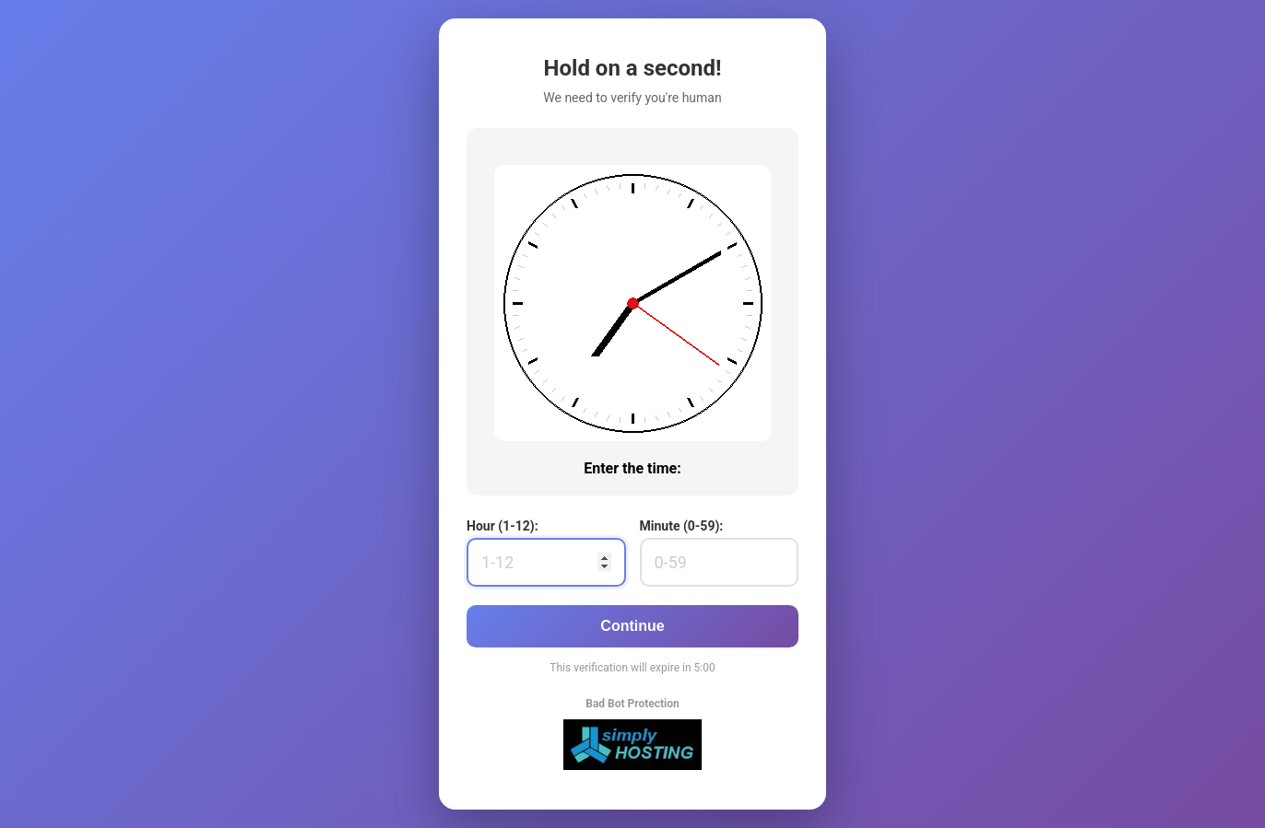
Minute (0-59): (682, 526)
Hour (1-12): (502, 526)
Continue (632, 626)
